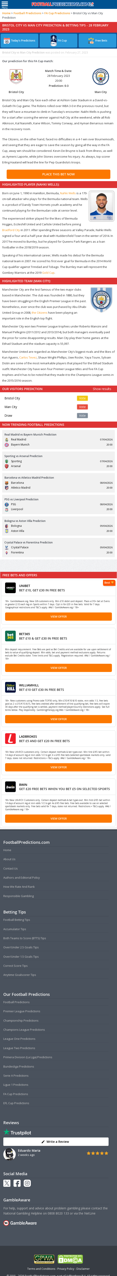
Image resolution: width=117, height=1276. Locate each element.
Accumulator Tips (14, 929)
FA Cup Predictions (57, 13)
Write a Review (55, 1141)
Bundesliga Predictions (18, 1066)
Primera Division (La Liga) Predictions (27, 1057)
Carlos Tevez (28, 357)
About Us (9, 859)
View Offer (59, 616)
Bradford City (11, 230)
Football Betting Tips (16, 920)
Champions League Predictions (24, 1030)
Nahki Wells (68, 193)
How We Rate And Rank (19, 887)
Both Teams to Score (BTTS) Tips (24, 938)
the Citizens (39, 313)
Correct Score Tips (15, 966)
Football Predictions (27, 13)
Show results (102, 389)
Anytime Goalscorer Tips (19, 975)
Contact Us (10, 868)
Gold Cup (48, 273)
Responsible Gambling (18, 896)
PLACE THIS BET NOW (58, 174)
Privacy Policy (65, 1269)
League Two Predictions (19, 1048)
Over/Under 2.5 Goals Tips (21, 947)
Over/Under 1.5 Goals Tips (21, 957)
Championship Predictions (21, 1020)
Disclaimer (83, 1269)
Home (6, 13)
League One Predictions (19, 1039)
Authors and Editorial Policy (21, 878)
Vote (82, 398)
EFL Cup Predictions (16, 1103)
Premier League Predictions (21, 1011)
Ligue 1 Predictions (15, 1085)
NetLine (90, 1213)
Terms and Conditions (41, 1269)
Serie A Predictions (16, 1076)
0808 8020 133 (58, 1213)
